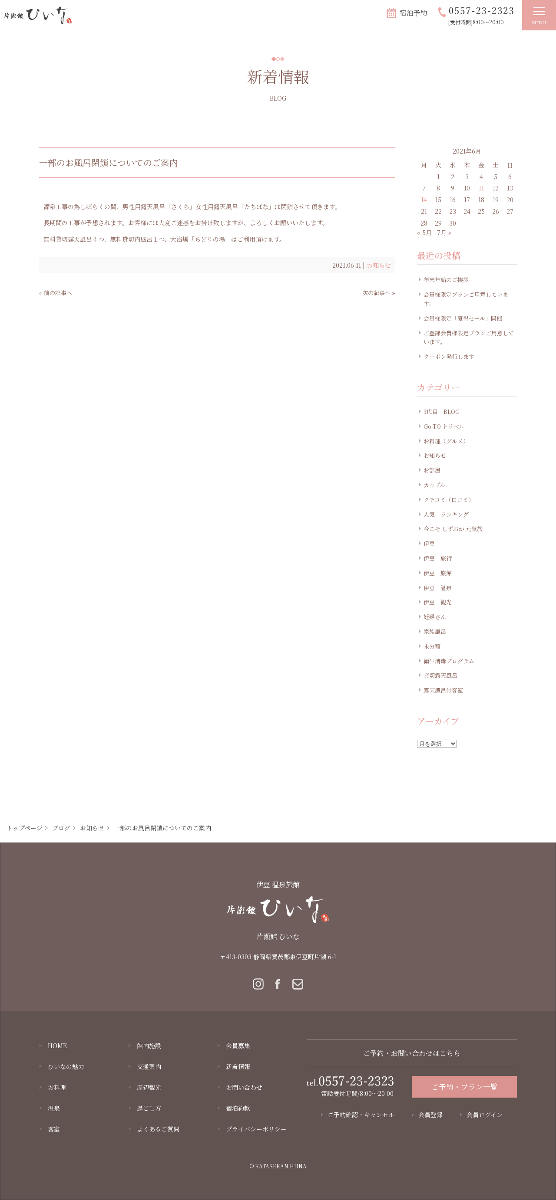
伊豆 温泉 (438, 588)
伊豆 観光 (438, 602)
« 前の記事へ (55, 293)
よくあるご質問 (158, 1129)
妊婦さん (435, 617)
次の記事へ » (378, 293)
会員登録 (430, 1114)
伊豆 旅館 (438, 573)
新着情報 (238, 1066)
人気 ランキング (446, 514)
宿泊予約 (413, 13)
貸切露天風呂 (440, 675)
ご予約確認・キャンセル (361, 1114)
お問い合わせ (244, 1087)
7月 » (444, 232)
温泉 (54, 1108)
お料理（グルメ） (446, 441)
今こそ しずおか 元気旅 (453, 529)
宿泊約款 (238, 1108)
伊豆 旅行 (438, 558)
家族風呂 (435, 631)
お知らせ (379, 265)
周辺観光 (149, 1087)
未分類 (432, 646)
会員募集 (238, 1045)
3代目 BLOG (442, 411)
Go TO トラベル (444, 426)
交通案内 (149, 1066)
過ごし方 (149, 1108)
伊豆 (429, 543)
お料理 (57, 1087)
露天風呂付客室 (443, 690)
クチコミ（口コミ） (449, 499)
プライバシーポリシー (256, 1129)
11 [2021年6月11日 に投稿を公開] (481, 188)
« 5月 (424, 232)
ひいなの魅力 (66, 1066)
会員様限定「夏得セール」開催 (463, 318)
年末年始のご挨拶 (446, 279)
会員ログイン (485, 1114)
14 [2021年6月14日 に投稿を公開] (424, 199)
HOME (57, 1045)
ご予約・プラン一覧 (464, 1086)
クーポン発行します (449, 356)
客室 (54, 1129)
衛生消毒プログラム (449, 661)
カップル (435, 485)
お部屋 (432, 470)
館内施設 (149, 1045)
